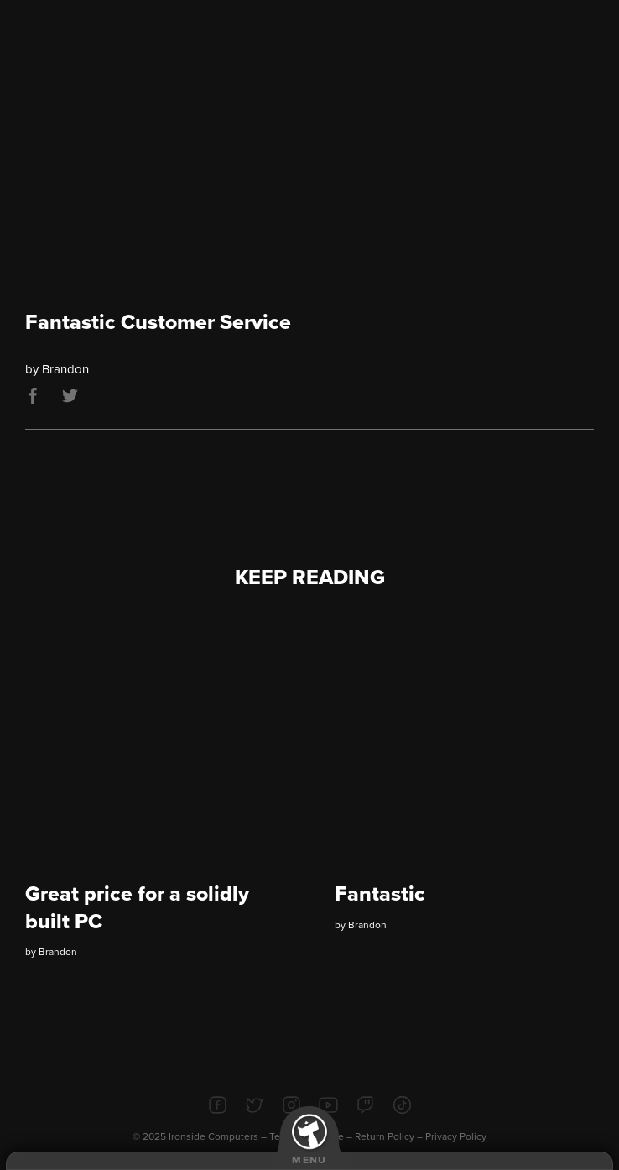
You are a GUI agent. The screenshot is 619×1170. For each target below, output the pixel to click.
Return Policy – (390, 1136)
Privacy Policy (455, 1136)
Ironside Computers (213, 1136)
